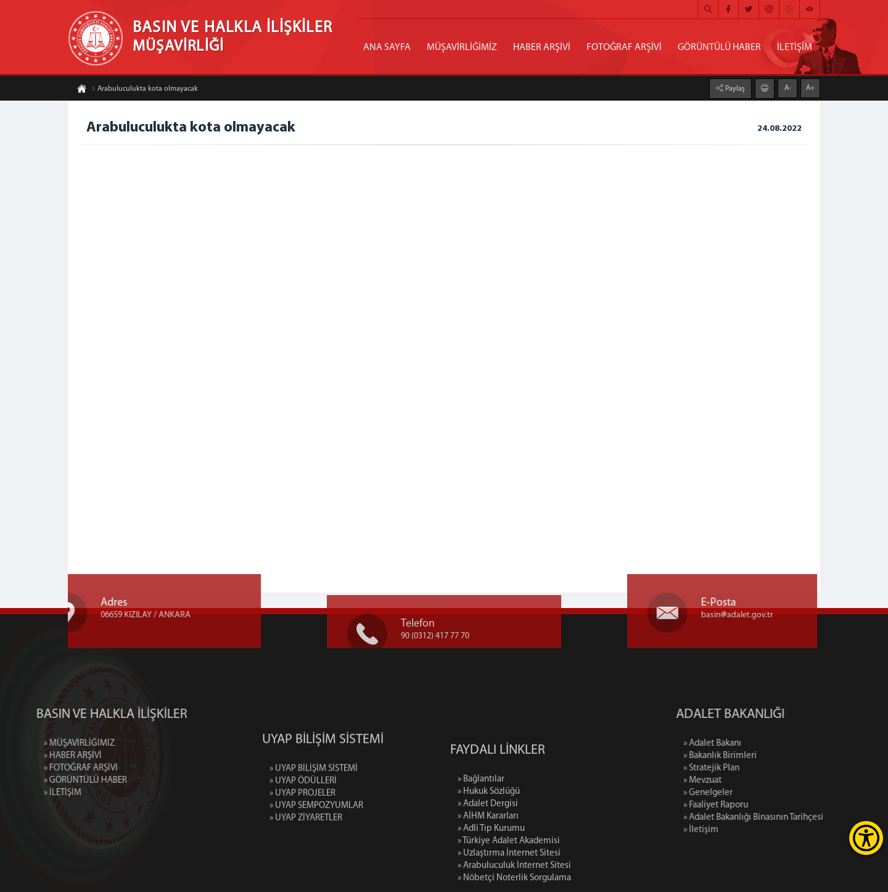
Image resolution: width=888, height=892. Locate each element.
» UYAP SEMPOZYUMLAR (316, 837)
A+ (810, 87)
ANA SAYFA (387, 47)
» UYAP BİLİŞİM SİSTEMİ (313, 800)
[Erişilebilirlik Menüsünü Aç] (866, 838)
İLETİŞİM (794, 47)
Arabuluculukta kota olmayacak (144, 89)
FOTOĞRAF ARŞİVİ (624, 47)
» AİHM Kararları (488, 861)
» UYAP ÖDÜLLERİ (303, 812)
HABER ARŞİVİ (541, 47)
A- (787, 87)
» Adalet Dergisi (488, 849)
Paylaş (734, 88)
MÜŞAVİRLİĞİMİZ (462, 47)
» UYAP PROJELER (302, 825)
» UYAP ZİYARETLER (305, 849)
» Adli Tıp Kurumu (491, 873)
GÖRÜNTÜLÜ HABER (719, 47)
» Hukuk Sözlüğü (489, 836)
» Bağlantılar (481, 824)
